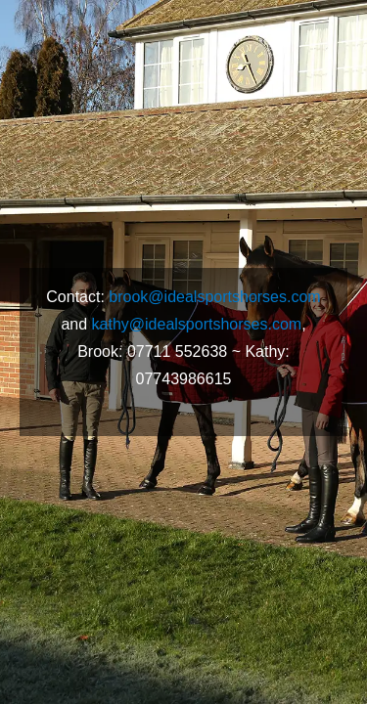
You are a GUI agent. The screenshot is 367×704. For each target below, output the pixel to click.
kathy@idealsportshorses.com (197, 324)
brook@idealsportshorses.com (214, 296)
